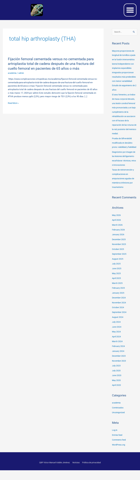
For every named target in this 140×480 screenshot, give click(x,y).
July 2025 (116, 276)
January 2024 (118, 362)
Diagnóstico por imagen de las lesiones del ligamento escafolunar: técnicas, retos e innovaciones (123, 171)
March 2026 (117, 238)
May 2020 (116, 391)
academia (12, 73)
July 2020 (116, 381)
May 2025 (116, 286)
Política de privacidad (93, 472)
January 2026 (118, 248)
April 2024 (116, 348)
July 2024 (116, 334)
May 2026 (116, 229)
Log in (115, 440)
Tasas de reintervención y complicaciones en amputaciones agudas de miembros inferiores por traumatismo (124, 192)
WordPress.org (119, 454)
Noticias (77, 472)
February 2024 (118, 357)
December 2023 (119, 367)
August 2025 (118, 272)
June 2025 (117, 281)
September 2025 (119, 267)
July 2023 (116, 376)
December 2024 (119, 310)
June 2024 (117, 338)
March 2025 (117, 295)
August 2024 (118, 329)
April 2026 (116, 234)
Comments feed (119, 450)
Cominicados (118, 418)
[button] (130, 10)
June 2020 (117, 386)
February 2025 (118, 300)
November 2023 (119, 372)
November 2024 (119, 314)
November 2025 (119, 257)
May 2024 (116, 343)
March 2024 (117, 353)
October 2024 (118, 319)
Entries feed (117, 445)
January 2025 (118, 305)
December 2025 (119, 253)
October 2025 (118, 262)
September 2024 (119, 324)
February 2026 (118, 243)
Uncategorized (119, 422)
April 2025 (116, 291)
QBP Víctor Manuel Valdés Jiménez (53, 472)
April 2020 (116, 395)
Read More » (14, 103)
